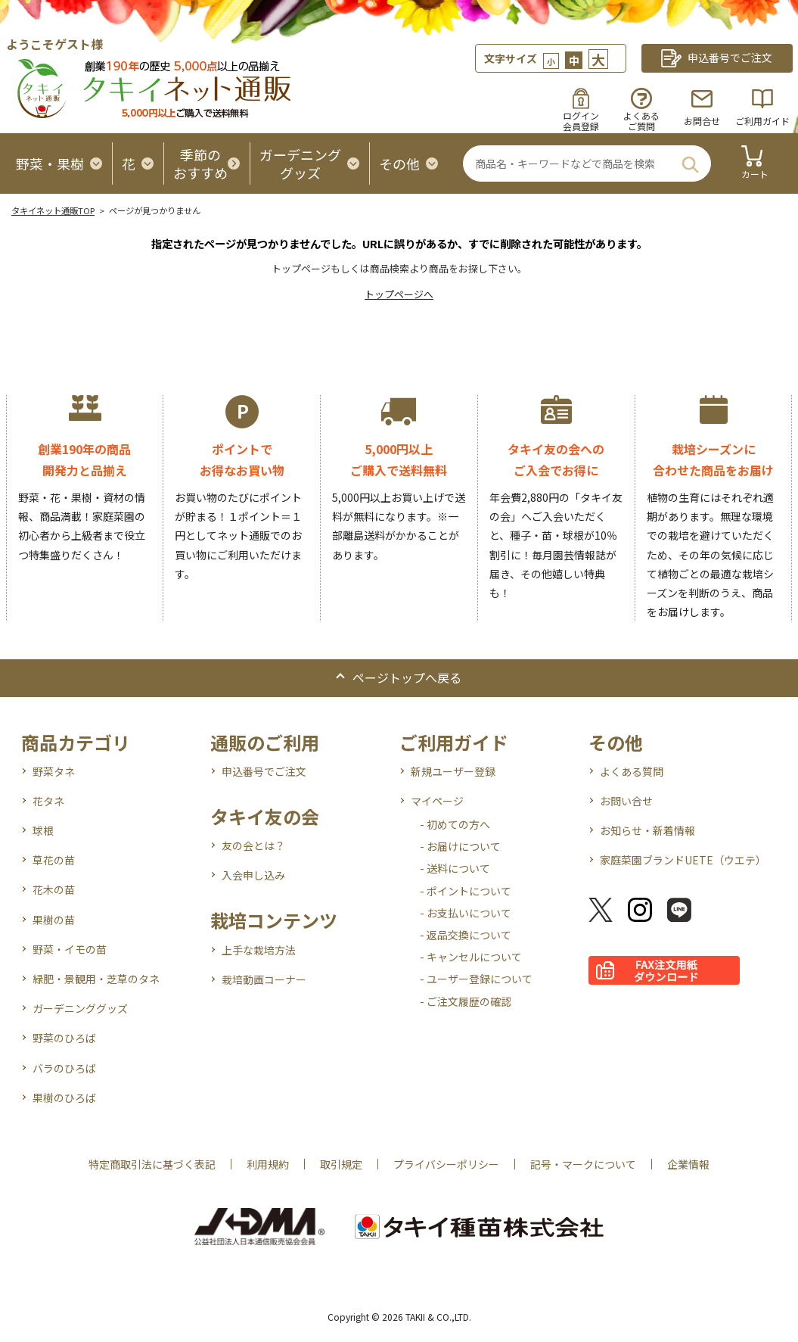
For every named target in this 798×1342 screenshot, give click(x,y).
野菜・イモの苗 (70, 949)
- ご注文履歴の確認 (465, 1001)
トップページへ (399, 294)
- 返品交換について (465, 934)
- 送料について (455, 868)
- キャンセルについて (471, 956)
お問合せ (702, 120)
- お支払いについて (465, 912)
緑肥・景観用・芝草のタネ (96, 978)
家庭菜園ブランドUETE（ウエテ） (683, 859)
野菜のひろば (64, 1037)
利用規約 (268, 1164)
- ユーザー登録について (476, 978)
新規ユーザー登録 (453, 771)
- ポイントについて (465, 890)
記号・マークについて (583, 1164)
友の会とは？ (253, 845)
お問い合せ (626, 800)
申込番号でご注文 (264, 771)
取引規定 (341, 1164)
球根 (43, 830)
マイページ (437, 800)
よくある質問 (631, 771)
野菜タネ (54, 771)
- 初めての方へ (455, 824)
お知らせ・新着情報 (647, 830)
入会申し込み (253, 875)
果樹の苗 (54, 919)
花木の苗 (54, 889)
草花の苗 (54, 859)
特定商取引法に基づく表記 (152, 1164)
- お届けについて (460, 846)
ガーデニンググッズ (80, 1008)
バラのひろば (64, 1068)
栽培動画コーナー (264, 979)
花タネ (48, 800)
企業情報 (688, 1164)
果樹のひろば (64, 1097)
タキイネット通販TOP (53, 210)
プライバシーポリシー (446, 1164)
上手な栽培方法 (259, 949)
